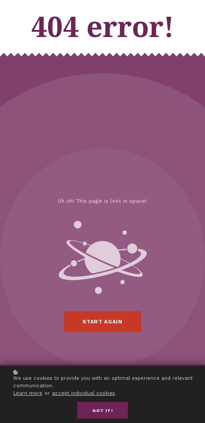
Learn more (27, 394)
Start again (102, 322)
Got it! (102, 411)
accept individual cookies (83, 394)
